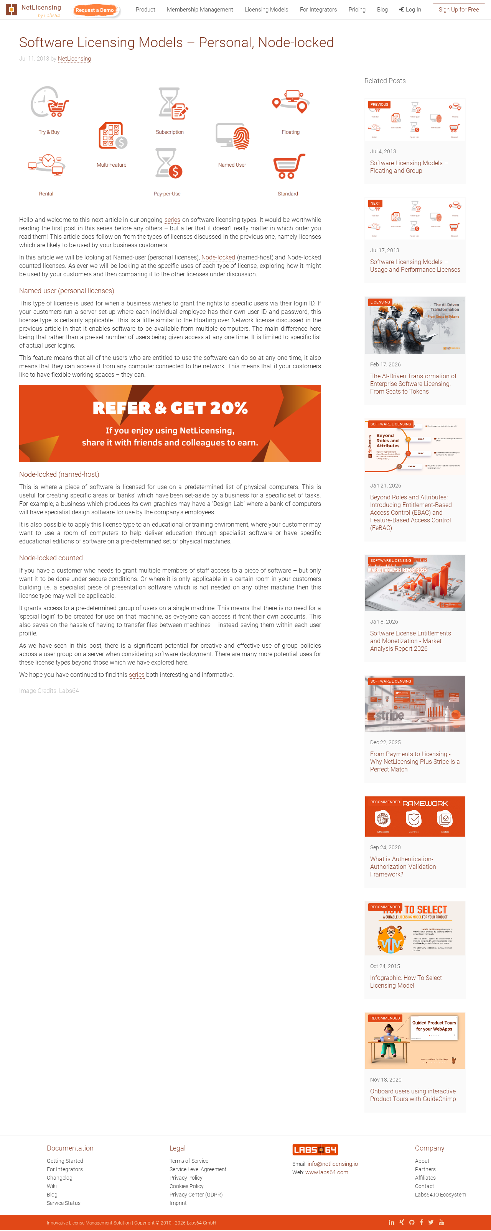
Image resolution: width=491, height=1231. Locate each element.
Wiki (52, 1186)
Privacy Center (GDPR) (196, 1195)
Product (145, 9)
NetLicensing (74, 58)
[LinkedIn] (389, 1223)
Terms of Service (189, 1161)
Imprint (178, 1203)
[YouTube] (439, 1223)
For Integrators (318, 9)
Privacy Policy (186, 1178)
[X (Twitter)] (429, 1223)
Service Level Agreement (198, 1169)
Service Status (64, 1203)
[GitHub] (410, 1223)
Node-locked (218, 257)
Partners (425, 1169)
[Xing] (399, 1223)
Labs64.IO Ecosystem (440, 1195)
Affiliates (425, 1178)
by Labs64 (49, 15)
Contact (424, 1186)
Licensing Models (266, 9)
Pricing (357, 9)
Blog (382, 9)
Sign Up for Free (459, 9)
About (422, 1161)
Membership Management (200, 9)
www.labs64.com (326, 1172)
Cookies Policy (187, 1186)
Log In (410, 9)
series (172, 219)
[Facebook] (419, 1223)
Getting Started (65, 1161)
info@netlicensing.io (333, 1163)
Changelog (59, 1178)
